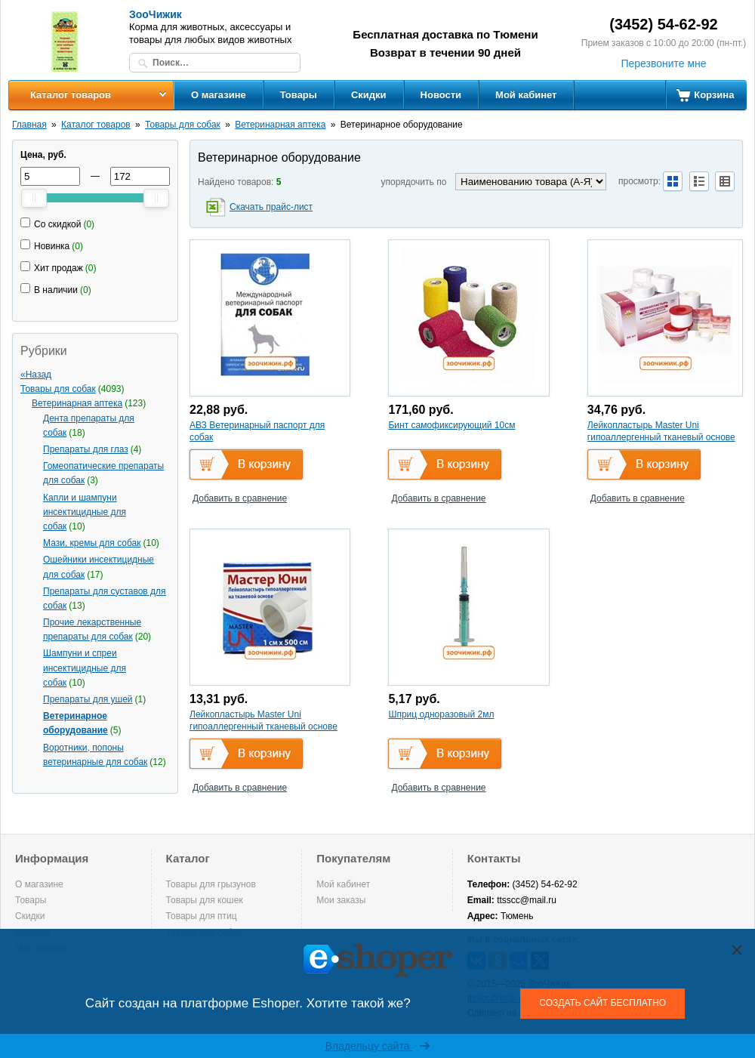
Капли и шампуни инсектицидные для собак (84, 512)
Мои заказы (340, 900)
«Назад (35, 374)
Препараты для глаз (85, 449)
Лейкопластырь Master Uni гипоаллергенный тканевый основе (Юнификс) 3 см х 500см (661, 437)
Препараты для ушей (88, 699)
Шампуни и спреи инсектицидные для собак (84, 667)
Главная (29, 124)
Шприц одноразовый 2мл (441, 714)
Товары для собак (182, 124)
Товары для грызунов (211, 884)
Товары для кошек (204, 900)
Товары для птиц (201, 916)
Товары (298, 94)
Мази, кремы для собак (92, 543)
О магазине (218, 94)
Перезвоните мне (663, 63)
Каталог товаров (70, 94)
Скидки (369, 94)
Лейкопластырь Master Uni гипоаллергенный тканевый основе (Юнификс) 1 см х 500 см (263, 726)
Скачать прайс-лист (271, 207)
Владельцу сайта (377, 1046)
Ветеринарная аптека (280, 124)
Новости (441, 94)
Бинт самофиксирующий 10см (451, 425)
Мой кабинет (525, 94)
